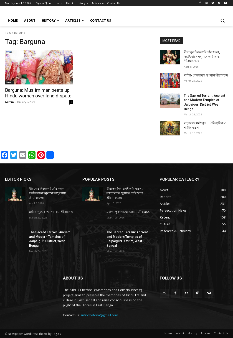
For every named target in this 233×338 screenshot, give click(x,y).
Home (168, 333)
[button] (222, 20)
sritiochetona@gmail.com (99, 315)
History (192, 333)
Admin (9, 102)
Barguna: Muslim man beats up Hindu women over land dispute (38, 93)
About (180, 333)
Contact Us (221, 333)
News (9, 82)
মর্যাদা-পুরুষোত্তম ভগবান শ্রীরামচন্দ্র (206, 75)
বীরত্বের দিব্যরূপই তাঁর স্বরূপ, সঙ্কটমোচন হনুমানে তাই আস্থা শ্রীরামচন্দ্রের (202, 56)
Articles (205, 333)
